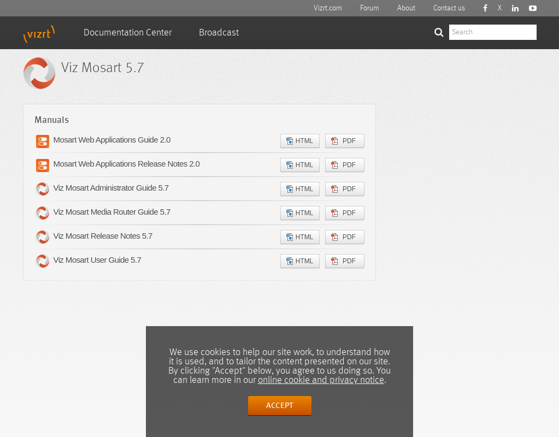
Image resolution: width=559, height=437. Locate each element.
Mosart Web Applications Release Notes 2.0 (127, 163)
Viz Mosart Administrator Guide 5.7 (111, 187)
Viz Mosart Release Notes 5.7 (103, 235)
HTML (300, 141)
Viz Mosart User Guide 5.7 (98, 259)
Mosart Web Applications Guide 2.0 (112, 139)
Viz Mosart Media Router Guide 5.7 (112, 211)
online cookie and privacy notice (321, 380)
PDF (343, 141)
